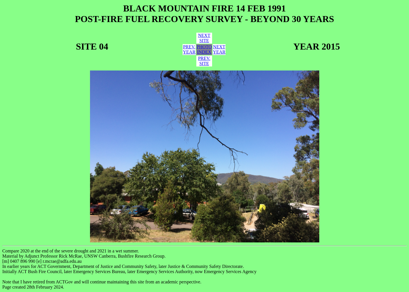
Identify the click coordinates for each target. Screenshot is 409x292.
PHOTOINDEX (204, 49)
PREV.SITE (204, 61)
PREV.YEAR (189, 49)
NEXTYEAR (219, 49)
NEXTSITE (204, 38)
